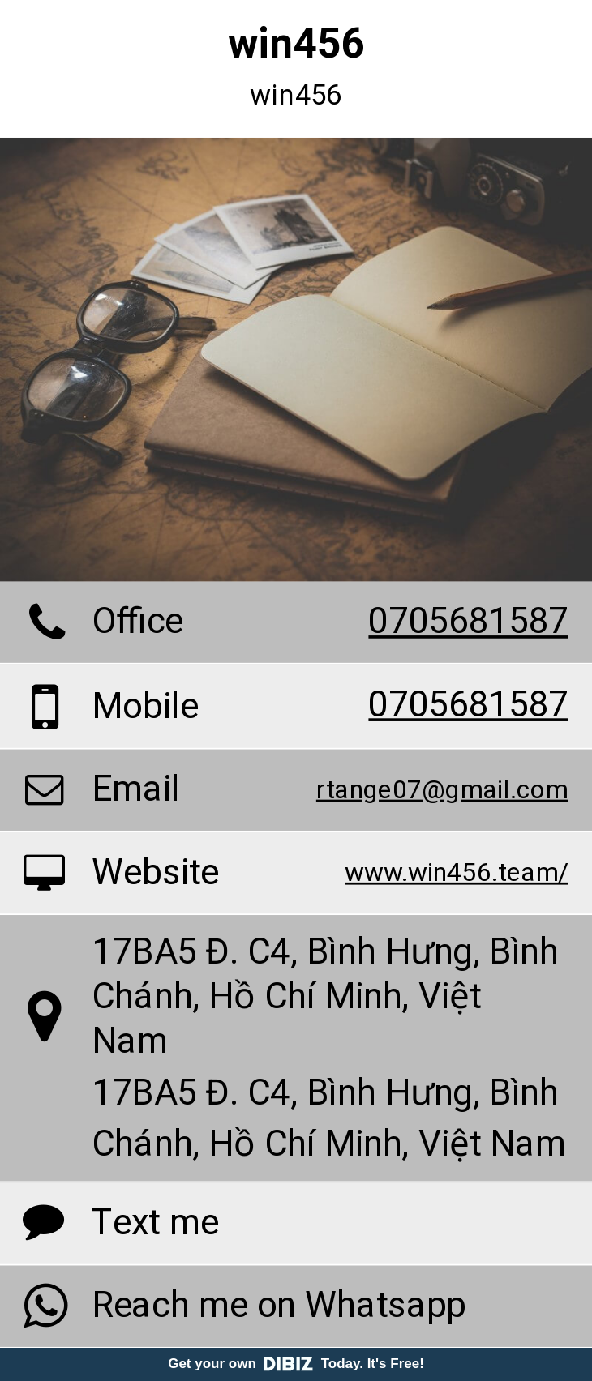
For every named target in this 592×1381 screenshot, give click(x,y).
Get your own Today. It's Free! (296, 1363)
